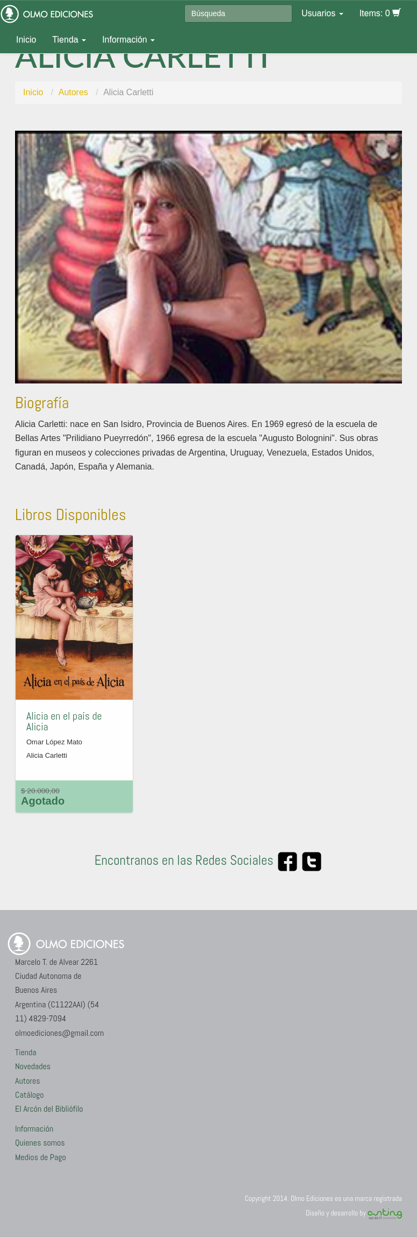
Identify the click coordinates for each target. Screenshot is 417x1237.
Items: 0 (380, 13)
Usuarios (322, 13)
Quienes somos (40, 1142)
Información (128, 39)
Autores (73, 92)
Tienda (69, 39)
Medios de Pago (40, 1157)
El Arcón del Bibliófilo (49, 1108)
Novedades (33, 1066)
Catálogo (29, 1094)
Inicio (26, 39)
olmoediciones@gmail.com (59, 1033)
